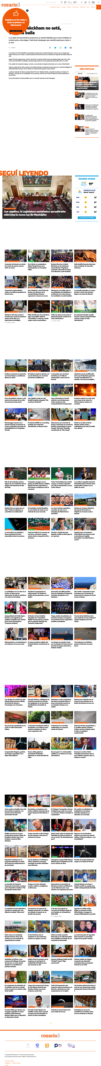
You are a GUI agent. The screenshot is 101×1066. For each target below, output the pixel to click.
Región (69, 7)
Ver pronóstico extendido (86, 217)
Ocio (88, 7)
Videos (93, 7)
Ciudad (63, 7)
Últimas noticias (55, 7)
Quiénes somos (9, 1061)
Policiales (75, 7)
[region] (50, 16)
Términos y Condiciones (12, 1063)
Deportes (82, 7)
